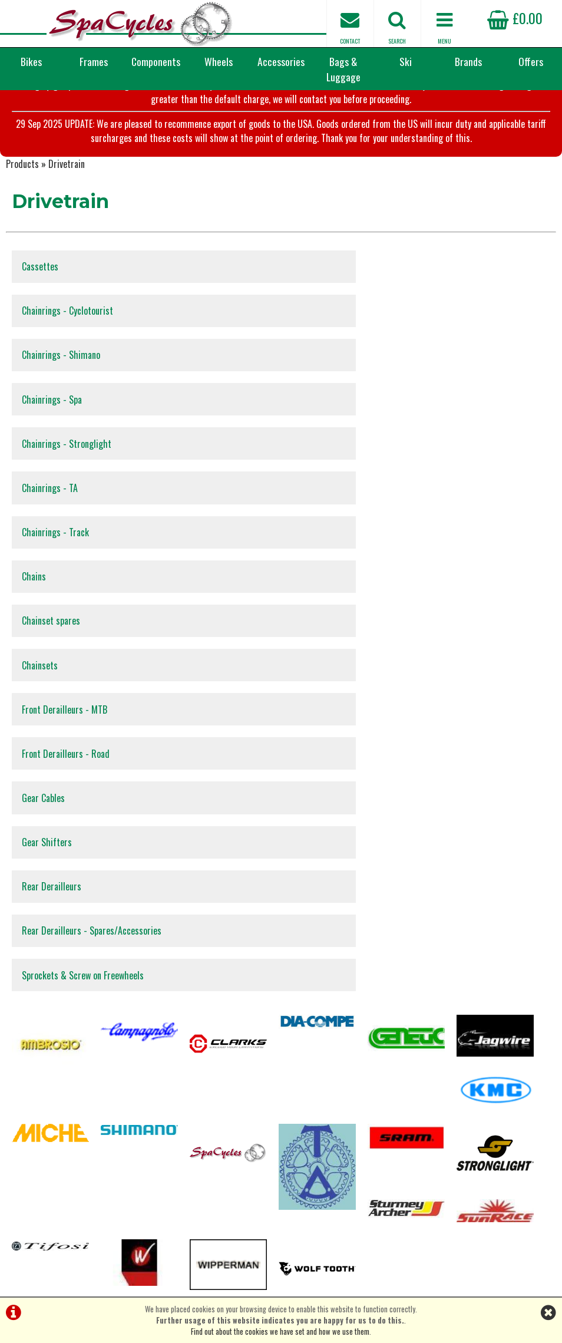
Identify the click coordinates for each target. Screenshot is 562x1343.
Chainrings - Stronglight (68, 389)
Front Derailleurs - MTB (66, 538)
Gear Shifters (324, 587)
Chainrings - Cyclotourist (344, 290)
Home (14, 1200)
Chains (311, 439)
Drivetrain (66, 185)
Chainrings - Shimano (63, 340)
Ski (405, 61)
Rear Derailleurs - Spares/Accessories (368, 637)
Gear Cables (45, 587)
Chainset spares (53, 488)
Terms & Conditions (35, 1178)
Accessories (281, 61)
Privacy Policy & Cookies (42, 1189)
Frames (94, 61)
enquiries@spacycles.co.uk (477, 1219)
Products (22, 185)
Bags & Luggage (343, 69)
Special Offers (26, 1133)
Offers (530, 61)
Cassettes (42, 290)
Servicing (19, 1144)
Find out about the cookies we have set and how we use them (280, 1331)
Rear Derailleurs (53, 637)
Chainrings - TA (327, 389)
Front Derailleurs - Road (342, 538)
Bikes (31, 61)
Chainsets (317, 488)
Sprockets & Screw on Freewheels (85, 686)
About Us (19, 1167)
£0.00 (515, 17)
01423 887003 (457, 1181)
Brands (468, 61)
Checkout (20, 1122)
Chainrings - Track (57, 439)
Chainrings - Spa (329, 340)
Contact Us (22, 1155)
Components (155, 61)
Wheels (218, 61)
